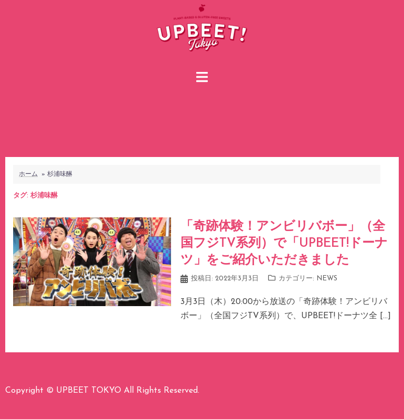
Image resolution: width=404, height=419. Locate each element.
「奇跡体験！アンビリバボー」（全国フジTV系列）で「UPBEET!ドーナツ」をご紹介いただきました (284, 244)
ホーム (28, 174)
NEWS (326, 278)
